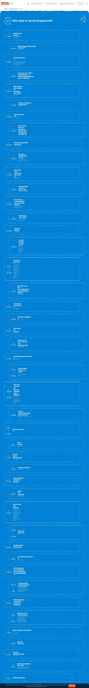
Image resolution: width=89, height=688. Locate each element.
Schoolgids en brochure (51, 630)
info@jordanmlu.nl (12, 590)
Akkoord (71, 685)
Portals (27, 630)
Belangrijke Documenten (31, 628)
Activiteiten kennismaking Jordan (53, 628)
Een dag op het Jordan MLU (73, 625)
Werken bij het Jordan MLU (67, 3)
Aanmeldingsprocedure (51, 625)
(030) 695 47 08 (16, 602)
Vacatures (7, 630)
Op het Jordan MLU (51, 3)
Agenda (21, 8)
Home (6, 8)
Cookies (82, 645)
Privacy (77, 645)
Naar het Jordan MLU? (36, 3)
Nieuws (6, 628)
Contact (81, 3)
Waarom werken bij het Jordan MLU (75, 630)
